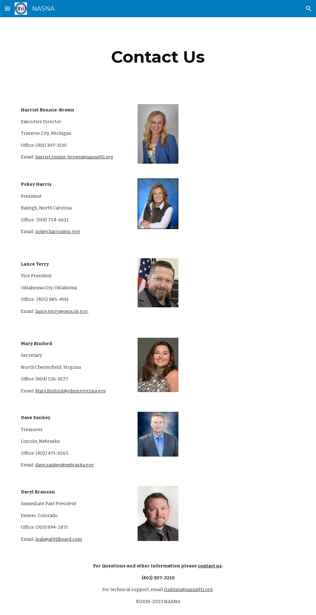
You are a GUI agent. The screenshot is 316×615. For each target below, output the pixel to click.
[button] (7, 8)
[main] (158, 57)
